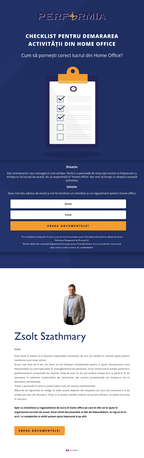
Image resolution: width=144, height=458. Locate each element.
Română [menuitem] (74, 450)
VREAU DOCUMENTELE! (39, 430)
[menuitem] (72, 450)
